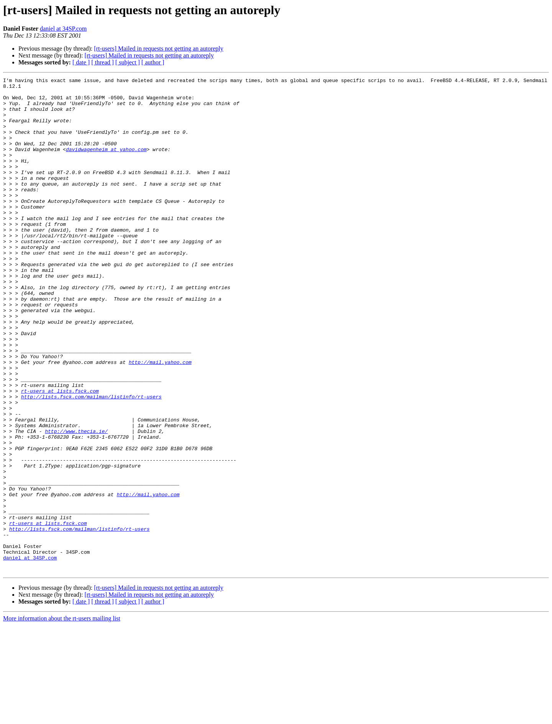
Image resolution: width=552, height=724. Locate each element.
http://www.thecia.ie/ (76, 502)
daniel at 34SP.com (63, 28)
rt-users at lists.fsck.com (60, 454)
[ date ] (81, 62)
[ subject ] (127, 62)
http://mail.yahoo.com (160, 419)
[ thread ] (102, 62)
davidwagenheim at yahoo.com (106, 164)
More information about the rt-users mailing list (61, 717)
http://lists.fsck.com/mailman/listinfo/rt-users (91, 460)
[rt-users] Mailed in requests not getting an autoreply (158, 48)
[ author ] (152, 62)
